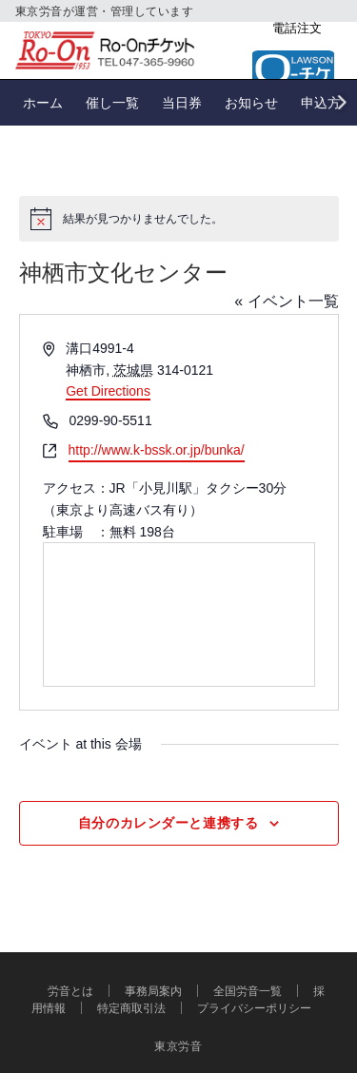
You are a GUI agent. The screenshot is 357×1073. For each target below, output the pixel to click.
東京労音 (178, 1046)
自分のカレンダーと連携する (168, 822)
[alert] (179, 219)
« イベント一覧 (286, 301)
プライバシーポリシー (254, 1008)
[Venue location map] (179, 614)
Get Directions (108, 391)
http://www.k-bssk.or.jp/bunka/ (157, 450)
